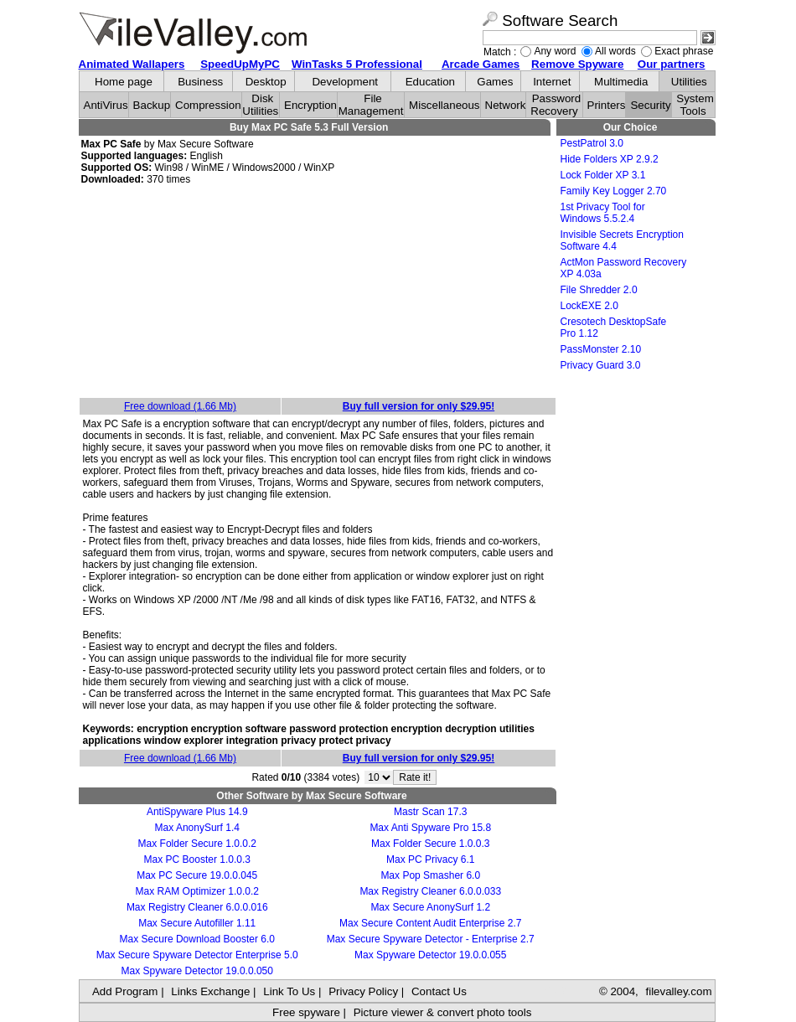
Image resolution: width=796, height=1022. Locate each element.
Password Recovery (555, 104)
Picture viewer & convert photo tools (443, 1012)
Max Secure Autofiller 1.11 (197, 923)
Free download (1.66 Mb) (180, 406)
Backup (151, 105)
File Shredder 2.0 (599, 290)
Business (200, 81)
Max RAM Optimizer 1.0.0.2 (197, 891)
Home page (123, 81)
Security (650, 105)
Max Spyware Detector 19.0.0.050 (197, 971)
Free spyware (306, 1012)
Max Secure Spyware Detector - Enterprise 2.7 (431, 939)
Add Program (125, 991)
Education (430, 81)
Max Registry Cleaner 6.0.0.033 (430, 891)
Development (345, 81)
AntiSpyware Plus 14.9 (197, 812)
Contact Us (439, 991)
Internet (552, 81)
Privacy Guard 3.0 (601, 365)
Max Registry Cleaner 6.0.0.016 (197, 907)
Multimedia (621, 81)
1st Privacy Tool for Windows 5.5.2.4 (603, 213)
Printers (606, 105)
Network (505, 105)
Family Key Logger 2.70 (614, 191)
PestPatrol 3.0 (592, 143)
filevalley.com (678, 991)
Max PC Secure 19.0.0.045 (197, 875)
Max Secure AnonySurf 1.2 (430, 907)
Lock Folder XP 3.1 (603, 175)
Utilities (689, 81)
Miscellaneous (444, 105)
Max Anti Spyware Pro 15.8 (430, 828)
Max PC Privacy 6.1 (430, 859)
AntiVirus (106, 105)
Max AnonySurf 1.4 (197, 828)
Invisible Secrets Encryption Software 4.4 (622, 240)
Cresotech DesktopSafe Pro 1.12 (614, 327)
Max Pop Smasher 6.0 (430, 875)
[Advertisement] (317, 292)
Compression (208, 105)
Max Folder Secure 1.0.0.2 (197, 843)
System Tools (694, 104)
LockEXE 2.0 (589, 306)
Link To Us (289, 991)
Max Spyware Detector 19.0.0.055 (430, 955)
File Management (371, 104)
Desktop (266, 81)
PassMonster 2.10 (601, 349)
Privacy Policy (363, 991)
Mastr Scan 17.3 (430, 812)
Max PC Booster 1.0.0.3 (197, 859)
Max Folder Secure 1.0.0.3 (430, 843)
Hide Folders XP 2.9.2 (610, 159)
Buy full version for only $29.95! (418, 406)
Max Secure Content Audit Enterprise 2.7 (430, 923)
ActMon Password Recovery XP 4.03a (624, 268)
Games (495, 81)
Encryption (310, 105)
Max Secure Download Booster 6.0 (197, 939)
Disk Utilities (260, 104)
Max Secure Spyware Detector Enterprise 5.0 (197, 955)
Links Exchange (210, 991)
